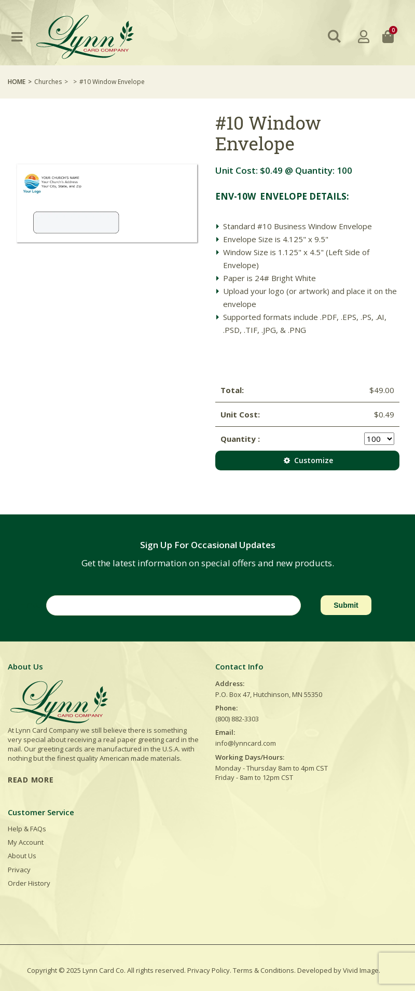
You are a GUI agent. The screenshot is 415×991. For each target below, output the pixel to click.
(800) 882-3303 (237, 718)
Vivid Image (361, 970)
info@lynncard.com (245, 743)
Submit (346, 605)
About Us (22, 855)
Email (32, 605)
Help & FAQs (27, 828)
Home (16, 81)
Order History (29, 883)
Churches (48, 81)
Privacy (19, 869)
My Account (26, 842)
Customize (307, 460)
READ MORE (30, 780)
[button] (334, 36)
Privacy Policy (208, 970)
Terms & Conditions (263, 970)
